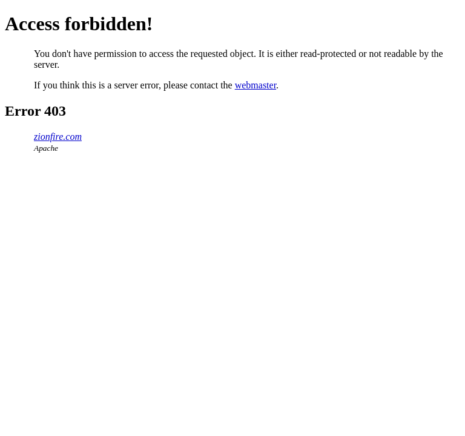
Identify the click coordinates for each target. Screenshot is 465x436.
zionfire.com (58, 136)
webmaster (255, 85)
